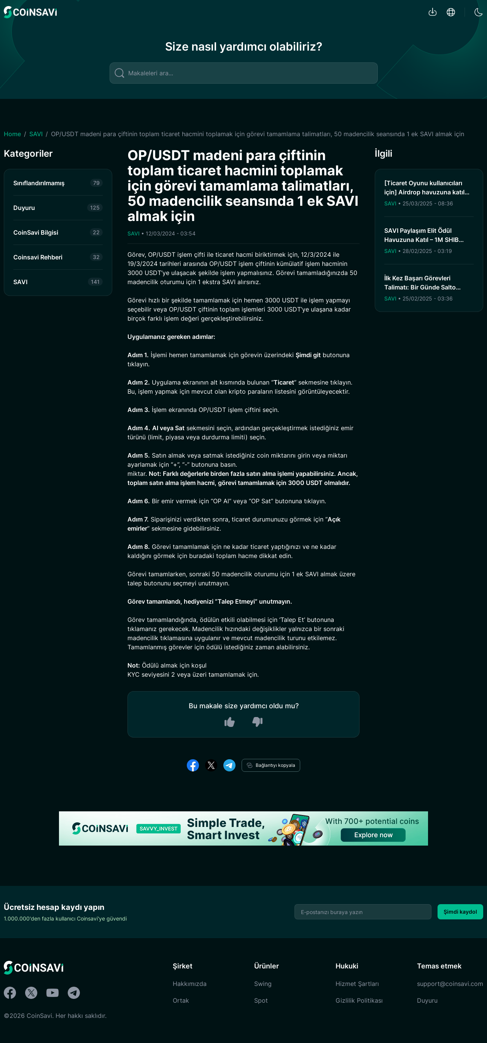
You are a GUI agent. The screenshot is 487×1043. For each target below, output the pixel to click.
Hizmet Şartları (357, 983)
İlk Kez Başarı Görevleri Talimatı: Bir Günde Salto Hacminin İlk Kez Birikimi (420, 287)
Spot (261, 1000)
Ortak (181, 1000)
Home (12, 134)
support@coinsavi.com (450, 983)
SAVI (36, 134)
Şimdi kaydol (460, 911)
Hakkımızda (190, 983)
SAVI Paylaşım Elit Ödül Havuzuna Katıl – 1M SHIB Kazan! (421, 240)
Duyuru (427, 1000)
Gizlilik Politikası (359, 1000)
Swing (263, 983)
